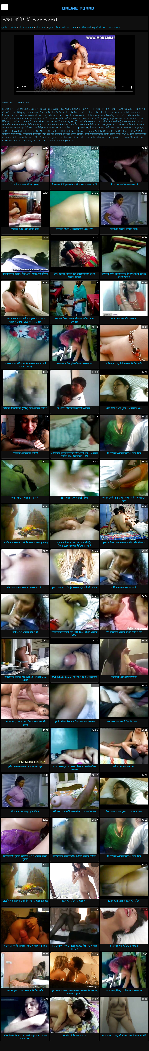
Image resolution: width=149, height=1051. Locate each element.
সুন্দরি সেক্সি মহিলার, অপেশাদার (62, 27)
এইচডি (13, 27)
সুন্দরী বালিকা (85, 27)
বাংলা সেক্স (41, 27)
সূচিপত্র (4, 27)
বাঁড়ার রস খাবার (26, 27)
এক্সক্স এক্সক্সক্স (114, 27)
